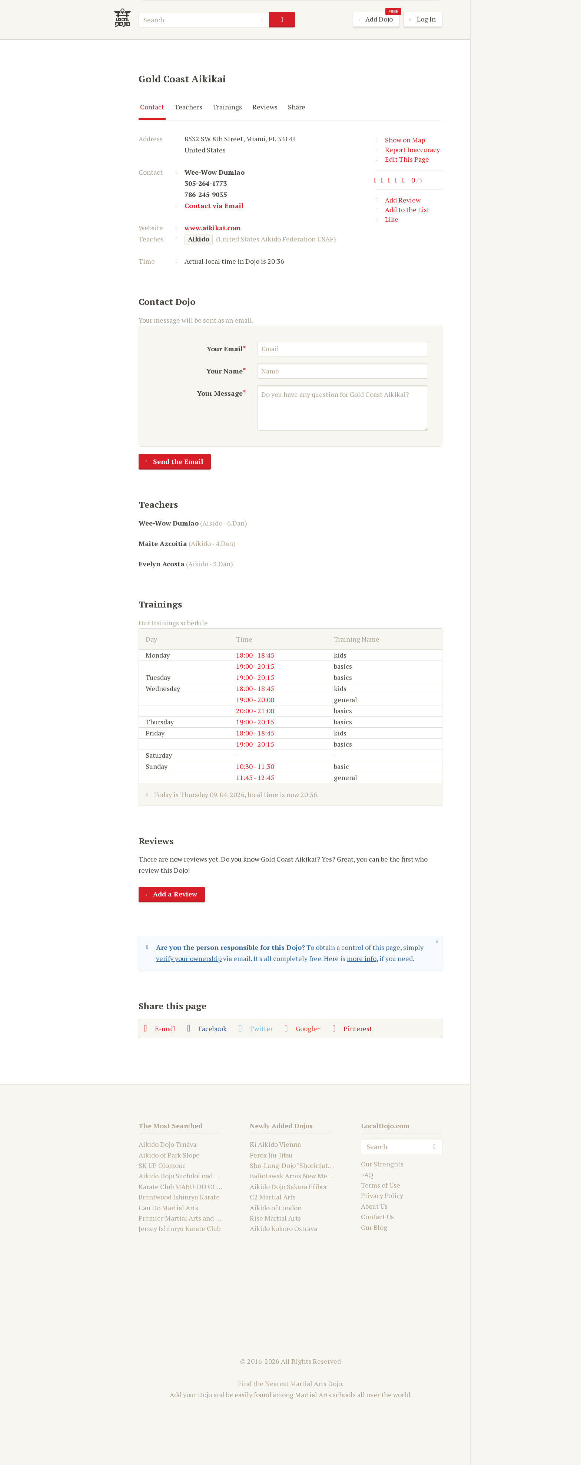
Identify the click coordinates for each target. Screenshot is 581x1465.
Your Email (225, 348)
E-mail (159, 1028)
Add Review (398, 201)
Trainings (227, 106)
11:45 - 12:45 (255, 777)
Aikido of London (276, 1207)
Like (387, 220)
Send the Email (171, 462)
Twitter (256, 1028)
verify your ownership (189, 958)
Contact (152, 106)
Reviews (265, 106)
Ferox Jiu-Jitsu (271, 1154)
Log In (420, 19)
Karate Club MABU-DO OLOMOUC (190, 1186)
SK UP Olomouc (162, 1165)
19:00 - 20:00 (255, 699)
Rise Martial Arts (275, 1218)
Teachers (188, 106)
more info (361, 958)
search (282, 19)
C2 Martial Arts (273, 1196)
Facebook (207, 1028)
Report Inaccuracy (408, 149)
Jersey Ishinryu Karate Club (179, 1228)
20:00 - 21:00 (255, 710)
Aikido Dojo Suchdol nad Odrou (186, 1175)
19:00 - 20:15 (255, 666)
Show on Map (400, 139)
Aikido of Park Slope (169, 1154)
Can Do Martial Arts (168, 1207)
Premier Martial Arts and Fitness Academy (202, 1218)
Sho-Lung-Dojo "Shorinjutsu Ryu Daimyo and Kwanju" (330, 1165)
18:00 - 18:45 (255, 655)
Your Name (224, 370)
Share (296, 106)
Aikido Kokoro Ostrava (283, 1228)
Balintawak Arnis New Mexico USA (302, 1175)
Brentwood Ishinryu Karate (179, 1196)
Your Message (220, 393)
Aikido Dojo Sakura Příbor (288, 1186)
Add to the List (402, 211)
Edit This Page (402, 159)
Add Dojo (376, 19)
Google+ (303, 1028)
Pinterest (352, 1028)
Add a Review (168, 894)
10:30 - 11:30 (255, 766)
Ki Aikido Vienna (275, 1144)
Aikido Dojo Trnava (167, 1144)
